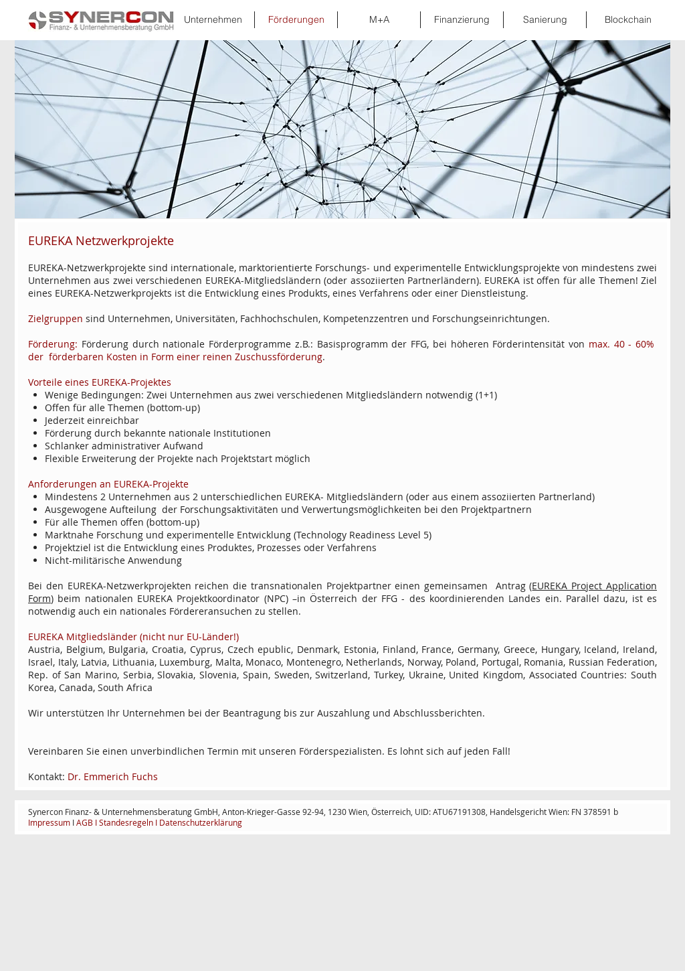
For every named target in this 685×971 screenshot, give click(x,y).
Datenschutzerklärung (201, 822)
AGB (84, 822)
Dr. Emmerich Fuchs (113, 776)
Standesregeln (126, 822)
